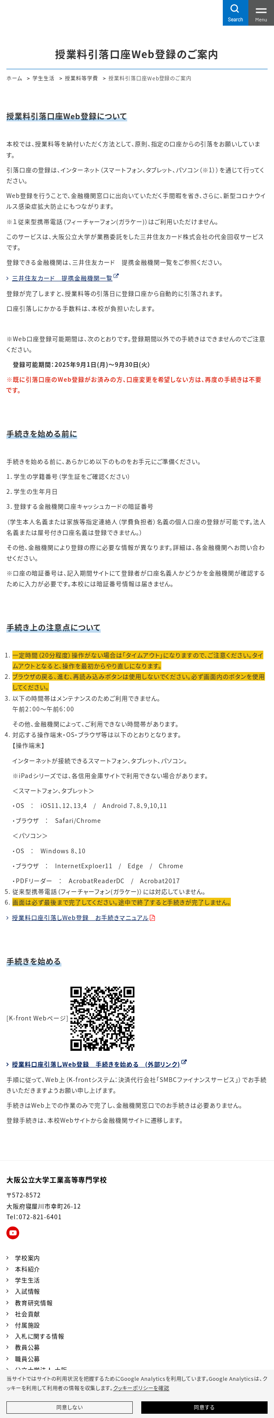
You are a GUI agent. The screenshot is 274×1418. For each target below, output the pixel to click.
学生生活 (43, 78)
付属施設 (27, 1325)
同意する (204, 1407)
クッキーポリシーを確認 (141, 1388)
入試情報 (27, 1291)
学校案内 (27, 1257)
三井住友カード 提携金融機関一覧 (62, 278)
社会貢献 (27, 1313)
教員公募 (27, 1347)
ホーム (14, 78)
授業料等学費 (81, 78)
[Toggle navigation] (261, 13)
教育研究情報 (34, 1302)
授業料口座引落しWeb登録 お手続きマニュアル (80, 917)
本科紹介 (27, 1269)
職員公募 (27, 1358)
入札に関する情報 (39, 1336)
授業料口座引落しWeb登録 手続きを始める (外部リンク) (96, 1064)
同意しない (69, 1407)
